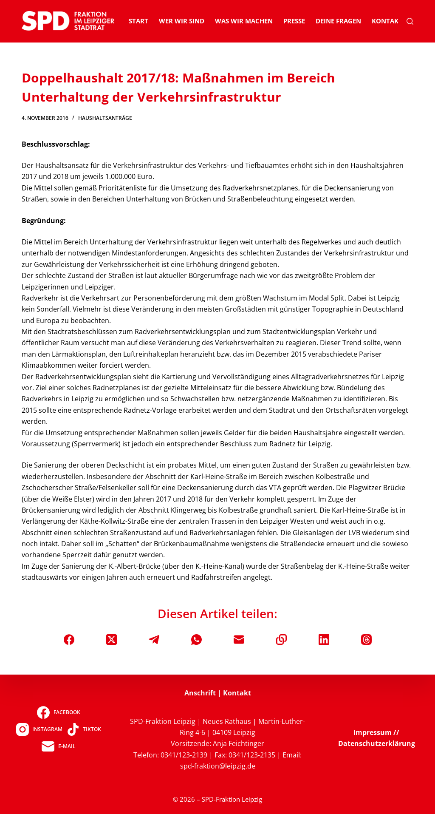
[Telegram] (154, 639)
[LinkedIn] (324, 639)
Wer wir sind (181, 21)
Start (138, 21)
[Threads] (366, 639)
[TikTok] (84, 729)
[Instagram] (39, 729)
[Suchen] (410, 21)
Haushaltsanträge (105, 118)
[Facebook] (69, 639)
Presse (294, 21)
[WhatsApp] (196, 639)
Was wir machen (244, 21)
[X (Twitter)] (111, 639)
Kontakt (387, 21)
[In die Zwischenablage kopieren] (281, 639)
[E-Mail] (239, 639)
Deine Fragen (338, 21)
